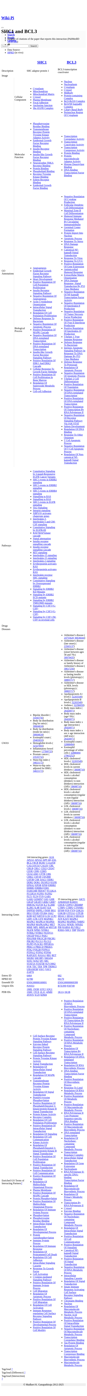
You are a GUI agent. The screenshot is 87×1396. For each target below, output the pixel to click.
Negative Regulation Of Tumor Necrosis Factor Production (74, 314)
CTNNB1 (78, 907)
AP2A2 (38, 860)
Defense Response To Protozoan (73, 363)
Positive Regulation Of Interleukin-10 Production (73, 331)
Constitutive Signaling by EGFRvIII (44, 528)
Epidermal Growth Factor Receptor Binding (42, 143)
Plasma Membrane (42, 99)
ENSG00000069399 (68, 982)
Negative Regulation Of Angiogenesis (45, 297)
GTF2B (79, 913)
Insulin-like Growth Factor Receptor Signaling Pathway (43, 355)
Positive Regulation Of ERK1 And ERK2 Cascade (44, 363)
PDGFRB (31, 938)
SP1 (42, 961)
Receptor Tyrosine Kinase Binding (42, 175)
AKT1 (82, 899)
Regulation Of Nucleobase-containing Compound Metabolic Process (73, 1144)
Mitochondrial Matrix (43, 94)
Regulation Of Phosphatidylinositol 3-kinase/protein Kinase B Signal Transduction (45, 1149)
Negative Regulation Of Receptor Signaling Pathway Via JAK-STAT (74, 419)
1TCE (36, 992)
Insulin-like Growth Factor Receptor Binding (43, 157)
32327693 (38, 745)
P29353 (30, 986)
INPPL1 (40, 910)
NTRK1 (45, 930)
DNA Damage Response (71, 245)
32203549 (77, 696)
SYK (29, 966)
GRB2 (45, 902)
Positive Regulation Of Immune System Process (44, 1285)
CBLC (37, 868)
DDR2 (30, 882)
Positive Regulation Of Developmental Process (44, 1323)
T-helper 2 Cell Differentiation (71, 380)
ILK (49, 907)
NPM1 (37, 930)
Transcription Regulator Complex (73, 1153)
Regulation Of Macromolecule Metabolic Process (73, 1309)
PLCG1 (39, 941)
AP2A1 (30, 860)
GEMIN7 (38, 899)
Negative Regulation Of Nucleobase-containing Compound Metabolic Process (74, 1219)
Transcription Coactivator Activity (74, 143)
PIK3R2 (31, 941)
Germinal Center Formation (72, 228)
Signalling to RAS (42, 496)
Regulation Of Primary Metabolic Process (73, 1197)
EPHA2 (30, 885)
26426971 (69, 710)
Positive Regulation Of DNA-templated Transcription (44, 346)
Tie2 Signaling (40, 507)
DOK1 (37, 882)
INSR (47, 910)
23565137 (69, 646)
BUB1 (42, 862)
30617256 (69, 668)
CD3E (30, 871)
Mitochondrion (40, 91)
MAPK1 (31, 921)
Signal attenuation (42, 538)
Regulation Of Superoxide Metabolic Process (44, 386)
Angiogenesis (39, 268)
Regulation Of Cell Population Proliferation (45, 314)
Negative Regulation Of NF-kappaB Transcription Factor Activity (74, 296)
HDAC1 (62, 916)
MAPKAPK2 (42, 924)
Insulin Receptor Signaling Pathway (42, 292)
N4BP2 (80, 921)
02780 (30, 979)
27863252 (69, 755)
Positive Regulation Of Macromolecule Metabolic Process (73, 1107)
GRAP (30, 902)
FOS (67, 910)
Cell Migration (40, 1291)
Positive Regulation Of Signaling (73, 1246)
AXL (53, 860)
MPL (35, 927)
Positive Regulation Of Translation (73, 385)
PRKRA (48, 947)
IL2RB (51, 905)
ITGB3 (35, 913)
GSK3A (80, 910)
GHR (51, 899)
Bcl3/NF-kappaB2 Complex (73, 105)
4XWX (30, 995)
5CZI (37, 995)
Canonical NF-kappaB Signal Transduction (71, 252)
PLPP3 (30, 944)
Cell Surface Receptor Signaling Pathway (44, 1054)
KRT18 (41, 916)
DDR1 (50, 879)
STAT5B (40, 963)
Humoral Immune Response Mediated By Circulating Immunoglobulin (73, 220)
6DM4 (43, 995)
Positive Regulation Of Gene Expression (74, 265)
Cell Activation (40, 1274)
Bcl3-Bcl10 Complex (74, 101)
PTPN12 (31, 952)
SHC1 (42, 62)
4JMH (49, 992)
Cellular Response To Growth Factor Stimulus (45, 370)
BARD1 (74, 902)
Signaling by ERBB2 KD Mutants (43, 590)
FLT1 (29, 896)
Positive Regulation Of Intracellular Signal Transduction (44, 1128)
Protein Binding (41, 168)
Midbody (68, 92)
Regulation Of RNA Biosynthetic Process (74, 1066)
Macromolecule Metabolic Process (73, 1364)
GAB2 (30, 899)
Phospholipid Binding (44, 171)
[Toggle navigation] (2, 27)
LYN (40, 919)
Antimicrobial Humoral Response (73, 270)
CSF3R (30, 879)
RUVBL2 (75, 927)
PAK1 (45, 935)
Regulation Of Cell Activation (42, 1306)
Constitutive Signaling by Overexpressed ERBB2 (44, 583)
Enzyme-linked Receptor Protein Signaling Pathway (42, 1047)
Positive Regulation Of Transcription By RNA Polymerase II (74, 409)
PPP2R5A (48, 944)
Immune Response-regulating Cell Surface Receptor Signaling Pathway (44, 1314)
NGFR (30, 930)
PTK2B (37, 949)
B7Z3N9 (62, 986)
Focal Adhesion (40, 102)
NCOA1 (62, 924)
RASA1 (42, 955)
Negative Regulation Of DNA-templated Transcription (45, 338)
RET (54, 955)
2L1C (42, 992)
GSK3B (62, 913)
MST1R (53, 927)
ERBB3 (30, 888)
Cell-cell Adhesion (42, 391)
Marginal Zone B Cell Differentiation (73, 212)
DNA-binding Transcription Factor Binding (74, 173)
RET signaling (40, 552)
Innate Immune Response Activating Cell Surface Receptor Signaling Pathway (74, 1292)
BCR (35, 862)
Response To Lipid (73, 1087)
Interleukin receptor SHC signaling (43, 576)
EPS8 (45, 885)
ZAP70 (30, 972)
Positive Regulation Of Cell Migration (44, 1300)
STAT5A (31, 963)
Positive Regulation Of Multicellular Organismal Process (44, 1204)
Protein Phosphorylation (45, 1198)
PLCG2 (47, 941)
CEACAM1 (32, 874)
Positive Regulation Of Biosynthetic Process (73, 1082)
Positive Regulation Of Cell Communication (44, 1172)
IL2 (45, 905)
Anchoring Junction (43, 105)
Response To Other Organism (73, 436)
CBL (51, 865)
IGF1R (39, 905)
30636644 (79, 638)
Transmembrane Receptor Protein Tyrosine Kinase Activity (41, 1084)
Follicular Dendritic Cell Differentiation (74, 206)
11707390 (12, 41)
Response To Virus (73, 258)
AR (49, 860)
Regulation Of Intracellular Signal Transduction (42, 1069)
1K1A (61, 992)
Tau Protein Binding (74, 1342)
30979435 (69, 657)
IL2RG (30, 907)
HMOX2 (31, 905)
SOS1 (29, 961)
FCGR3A (31, 893)
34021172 (38, 762)
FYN (41, 896)
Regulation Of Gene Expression (74, 1165)
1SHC (30, 992)
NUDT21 (48, 933)
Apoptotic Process (73, 238)
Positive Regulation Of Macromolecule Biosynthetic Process (74, 1127)
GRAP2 (38, 902)
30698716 (79, 769)
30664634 (38, 726)
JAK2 (50, 913)
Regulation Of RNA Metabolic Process (74, 1092)
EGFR (53, 882)
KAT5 (66, 919)
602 (60, 975)
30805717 (69, 680)
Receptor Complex (42, 1117)
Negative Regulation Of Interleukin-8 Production (74, 306)
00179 (61, 979)
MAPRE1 (71, 921)
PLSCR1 (38, 944)
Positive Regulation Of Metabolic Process (73, 1099)
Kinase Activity (40, 1142)
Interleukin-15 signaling (45, 555)
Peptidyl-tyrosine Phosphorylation (41, 1099)
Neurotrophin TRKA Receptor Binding (43, 164)
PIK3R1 (51, 938)
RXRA (61, 930)
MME (30, 927)
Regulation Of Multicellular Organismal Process (43, 1184)
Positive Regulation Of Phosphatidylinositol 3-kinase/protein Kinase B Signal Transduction (45, 1107)
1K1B (67, 992)
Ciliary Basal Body (73, 109)
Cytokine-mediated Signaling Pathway (42, 1278)
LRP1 (29, 919)
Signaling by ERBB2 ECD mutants (43, 596)
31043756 (38, 717)
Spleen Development (74, 426)
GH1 (46, 899)
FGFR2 (48, 893)
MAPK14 (40, 921)
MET (52, 924)
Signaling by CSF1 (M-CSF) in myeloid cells (44, 618)
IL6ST (43, 907)
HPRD (10, 52)
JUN (60, 919)
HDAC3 (71, 916)
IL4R (37, 907)
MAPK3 (62, 921)
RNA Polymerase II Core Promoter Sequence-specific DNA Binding (73, 1117)
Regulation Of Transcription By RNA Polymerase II (73, 1051)
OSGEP (30, 935)
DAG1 (43, 879)
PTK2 (30, 949)
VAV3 (48, 969)
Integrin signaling (41, 510)
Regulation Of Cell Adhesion (42, 1258)
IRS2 (29, 913)
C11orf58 (50, 862)
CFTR (42, 874)
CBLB (30, 868)
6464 (29, 975)
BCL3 (71, 62)
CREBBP (78, 905)
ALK (51, 857)
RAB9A (66, 927)
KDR (29, 916)
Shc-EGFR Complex (43, 108)
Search (11, 34)
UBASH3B (32, 969)
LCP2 (53, 916)
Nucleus (68, 81)
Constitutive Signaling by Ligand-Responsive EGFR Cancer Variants (44, 474)
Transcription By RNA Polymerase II (73, 1204)
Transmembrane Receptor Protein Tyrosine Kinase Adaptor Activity (41, 133)
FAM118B (32, 890)
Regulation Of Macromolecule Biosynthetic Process (74, 1188)
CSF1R (37, 876)
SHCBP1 (39, 958)
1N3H (36, 989)
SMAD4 (48, 958)
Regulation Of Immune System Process (44, 1211)
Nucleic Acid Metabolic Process (73, 1316)
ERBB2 (52, 885)
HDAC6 (80, 916)
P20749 (71, 986)
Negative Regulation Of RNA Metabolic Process (74, 1270)
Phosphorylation (41, 1215)
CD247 (51, 868)
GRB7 (52, 902)
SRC (46, 961)
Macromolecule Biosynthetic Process (74, 1358)
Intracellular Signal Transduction (42, 308)
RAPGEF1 (32, 955)
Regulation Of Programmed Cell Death (45, 1253)
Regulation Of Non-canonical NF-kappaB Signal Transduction (74, 458)
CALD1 (44, 865)
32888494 (69, 744)
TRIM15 (52, 966)
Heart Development (42, 279)
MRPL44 (43, 927)
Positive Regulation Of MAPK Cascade (44, 331)
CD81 (36, 871)
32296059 (79, 705)
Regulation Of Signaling (45, 1134)
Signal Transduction (43, 1064)
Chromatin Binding (73, 1300)
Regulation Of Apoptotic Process (73, 369)
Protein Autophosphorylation (43, 1236)
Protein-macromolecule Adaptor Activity (72, 159)
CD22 (44, 868)
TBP (74, 930)
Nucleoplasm (70, 84)
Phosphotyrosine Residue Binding (41, 125)
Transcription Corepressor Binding (74, 1352)
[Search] (15, 46)
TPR (45, 966)
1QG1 (49, 989)
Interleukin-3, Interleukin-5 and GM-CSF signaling (44, 522)
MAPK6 (50, 921)
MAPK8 (31, 924)
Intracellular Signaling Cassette (73, 1277)
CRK (48, 874)
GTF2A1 (70, 913)
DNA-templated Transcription (72, 1134)
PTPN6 (47, 952)
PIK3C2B (42, 938)
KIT (35, 916)
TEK (40, 966)
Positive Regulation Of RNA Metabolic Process (73, 1043)
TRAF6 (80, 930)
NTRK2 (31, 933)
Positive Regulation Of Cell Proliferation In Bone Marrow (44, 377)
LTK (35, 919)
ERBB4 (39, 888)
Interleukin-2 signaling (44, 561)
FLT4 (35, 896)
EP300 (61, 910)
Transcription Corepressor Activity (74, 149)
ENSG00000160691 (37, 982)
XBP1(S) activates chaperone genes (42, 514)
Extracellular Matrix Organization (74, 276)
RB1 (49, 955)
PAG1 (38, 935)
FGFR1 (40, 893)
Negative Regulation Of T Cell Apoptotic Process (74, 449)
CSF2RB (46, 876)
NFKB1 (70, 924)
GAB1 (47, 896)
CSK (37, 879)
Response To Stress (73, 241)
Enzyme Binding (72, 1211)
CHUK (61, 905)
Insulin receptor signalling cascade (42, 542)
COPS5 (69, 905)
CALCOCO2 (33, 865)
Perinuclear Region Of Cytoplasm (73, 114)
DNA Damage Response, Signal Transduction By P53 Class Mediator (74, 284)
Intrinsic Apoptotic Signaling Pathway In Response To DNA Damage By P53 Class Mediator (74, 353)
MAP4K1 (48, 919)
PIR (60, 927)
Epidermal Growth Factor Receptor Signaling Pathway (42, 273)
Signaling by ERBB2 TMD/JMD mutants (43, 601)
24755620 (69, 638)
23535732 (38, 757)
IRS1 (53, 910)
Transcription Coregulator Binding (74, 1338)
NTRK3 (39, 933)
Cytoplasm (38, 88)
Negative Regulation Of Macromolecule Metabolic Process (74, 1331)
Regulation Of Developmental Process (44, 1230)
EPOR (38, 885)
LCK (47, 916)
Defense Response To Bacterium (73, 343)
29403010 (38, 740)
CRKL (30, 876)
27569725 (47, 751)
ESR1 (46, 888)
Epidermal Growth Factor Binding (42, 186)
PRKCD (39, 947)
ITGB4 (43, 913)
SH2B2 (30, 958)
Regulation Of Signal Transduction (43, 1093)
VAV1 (42, 969)
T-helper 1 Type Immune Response (73, 338)
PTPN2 (39, 952)
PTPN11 (45, 949)
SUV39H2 (50, 963)
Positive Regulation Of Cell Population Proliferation (44, 285)
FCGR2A (51, 890)
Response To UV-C (73, 261)
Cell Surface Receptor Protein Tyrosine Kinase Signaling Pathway (45, 1039)
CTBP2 (69, 907)
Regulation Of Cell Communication (42, 1138)
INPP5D (31, 910)
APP (44, 860)
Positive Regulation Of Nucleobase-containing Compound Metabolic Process (73, 1032)
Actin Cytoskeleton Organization (42, 303)
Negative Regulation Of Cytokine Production (74, 199)
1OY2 (43, 989)
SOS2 (36, 961)
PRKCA (31, 947)
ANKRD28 (63, 902)
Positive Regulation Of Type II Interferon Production (74, 323)
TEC (34, 966)
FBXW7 (42, 890)
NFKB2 (79, 924)
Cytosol (37, 97)
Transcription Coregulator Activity (74, 137)
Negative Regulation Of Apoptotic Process (45, 325)
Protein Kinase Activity (44, 1114)
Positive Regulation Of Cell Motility (44, 1329)
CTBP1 (61, 907)
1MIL (29, 989)
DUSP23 (45, 882)
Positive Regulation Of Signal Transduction (44, 1166)
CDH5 (43, 871)
